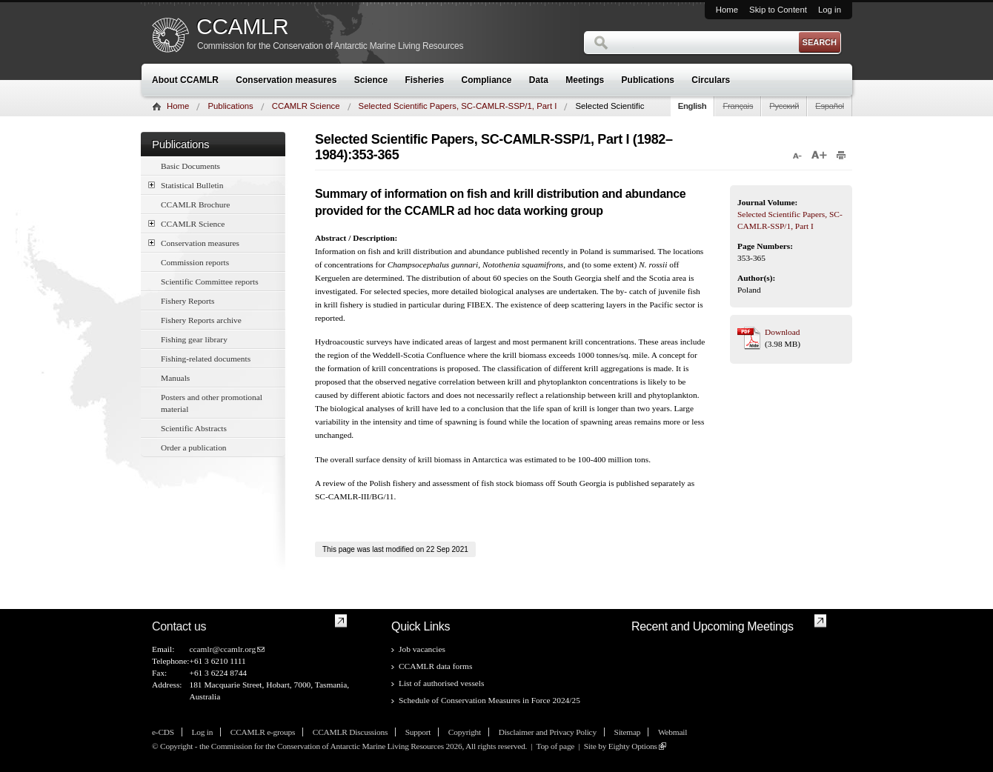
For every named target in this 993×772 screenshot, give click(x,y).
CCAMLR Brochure (195, 204)
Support (418, 732)
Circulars (710, 80)
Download (782, 331)
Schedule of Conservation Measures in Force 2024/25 (489, 700)
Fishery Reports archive (201, 320)
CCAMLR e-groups (262, 732)
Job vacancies (422, 649)
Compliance (487, 80)
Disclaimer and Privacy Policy (548, 732)
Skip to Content (778, 9)
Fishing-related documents (205, 358)
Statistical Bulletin (185, 184)
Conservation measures (286, 80)
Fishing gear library (194, 339)
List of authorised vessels (441, 683)
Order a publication (194, 447)
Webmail (672, 732)
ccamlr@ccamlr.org (222, 649)
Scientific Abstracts (194, 428)
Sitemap (627, 732)
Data (538, 80)
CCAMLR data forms (435, 666)
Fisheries (424, 80)
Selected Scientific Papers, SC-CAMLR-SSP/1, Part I (458, 106)
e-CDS (163, 732)
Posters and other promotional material (211, 403)
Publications (648, 80)
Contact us (179, 626)
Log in (829, 9)
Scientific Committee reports (210, 281)
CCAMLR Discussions (350, 732)
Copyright (464, 732)
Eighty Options (632, 746)
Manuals (175, 377)
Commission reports (195, 262)
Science (371, 80)
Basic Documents (190, 166)
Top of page (555, 746)
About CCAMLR (185, 80)
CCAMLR (242, 27)
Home (727, 9)
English (692, 106)
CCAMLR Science (306, 106)
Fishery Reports (187, 300)
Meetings (584, 80)
